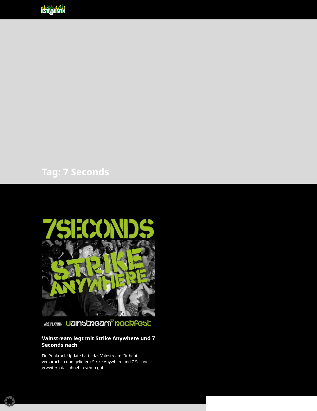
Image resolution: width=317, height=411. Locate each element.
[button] (9, 401)
